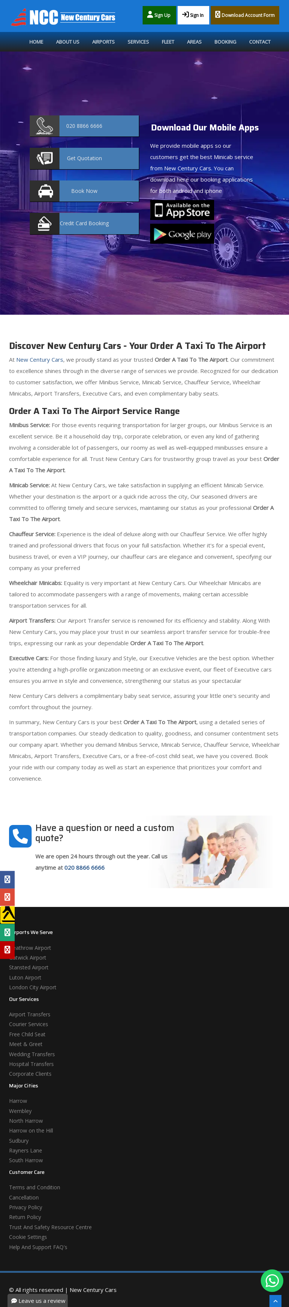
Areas (194, 41)
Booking (225, 41)
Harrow (18, 1100)
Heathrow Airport (30, 947)
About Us (67, 41)
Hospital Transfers (31, 1063)
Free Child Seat (27, 1034)
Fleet (168, 41)
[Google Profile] (7, 897)
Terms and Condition (34, 1187)
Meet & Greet (26, 1044)
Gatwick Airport (27, 957)
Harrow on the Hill (31, 1130)
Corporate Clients (30, 1073)
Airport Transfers (29, 1014)
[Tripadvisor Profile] (7, 932)
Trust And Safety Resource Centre (50, 1227)
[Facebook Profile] (7, 879)
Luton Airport (25, 977)
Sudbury (19, 1140)
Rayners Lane (25, 1150)
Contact (260, 41)
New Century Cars (39, 359)
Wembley (20, 1110)
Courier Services (28, 1024)
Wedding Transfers (32, 1054)
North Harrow (26, 1120)
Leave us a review (38, 1300)
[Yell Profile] (7, 915)
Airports (103, 41)
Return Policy (25, 1217)
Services (138, 41)
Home (36, 41)
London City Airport (32, 987)
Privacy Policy (25, 1207)
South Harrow (26, 1160)
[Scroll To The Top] (275, 1301)
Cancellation (24, 1197)
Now (84, 190)
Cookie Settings (28, 1236)
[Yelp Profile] (7, 950)
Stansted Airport (29, 967)
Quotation (84, 158)
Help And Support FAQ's (38, 1247)
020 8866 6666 (84, 867)
